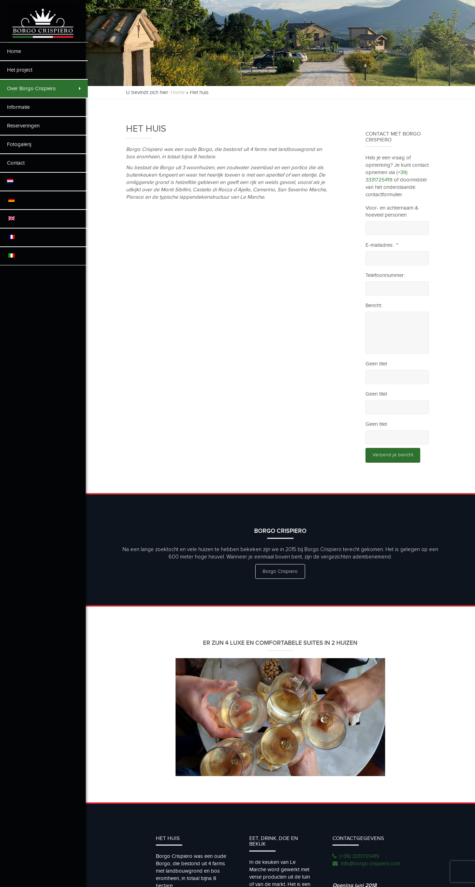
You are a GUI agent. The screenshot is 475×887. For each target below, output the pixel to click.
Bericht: (374, 305)
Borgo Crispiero (281, 571)
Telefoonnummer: (385, 275)
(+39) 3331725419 (360, 855)
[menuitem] (44, 182)
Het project (19, 70)
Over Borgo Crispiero (44, 88)
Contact (16, 163)
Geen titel (376, 363)
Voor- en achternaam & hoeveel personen (392, 211)
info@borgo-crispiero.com (371, 863)
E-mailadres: (382, 245)
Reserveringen (23, 126)
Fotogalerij (19, 144)
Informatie (18, 107)
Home (14, 51)
